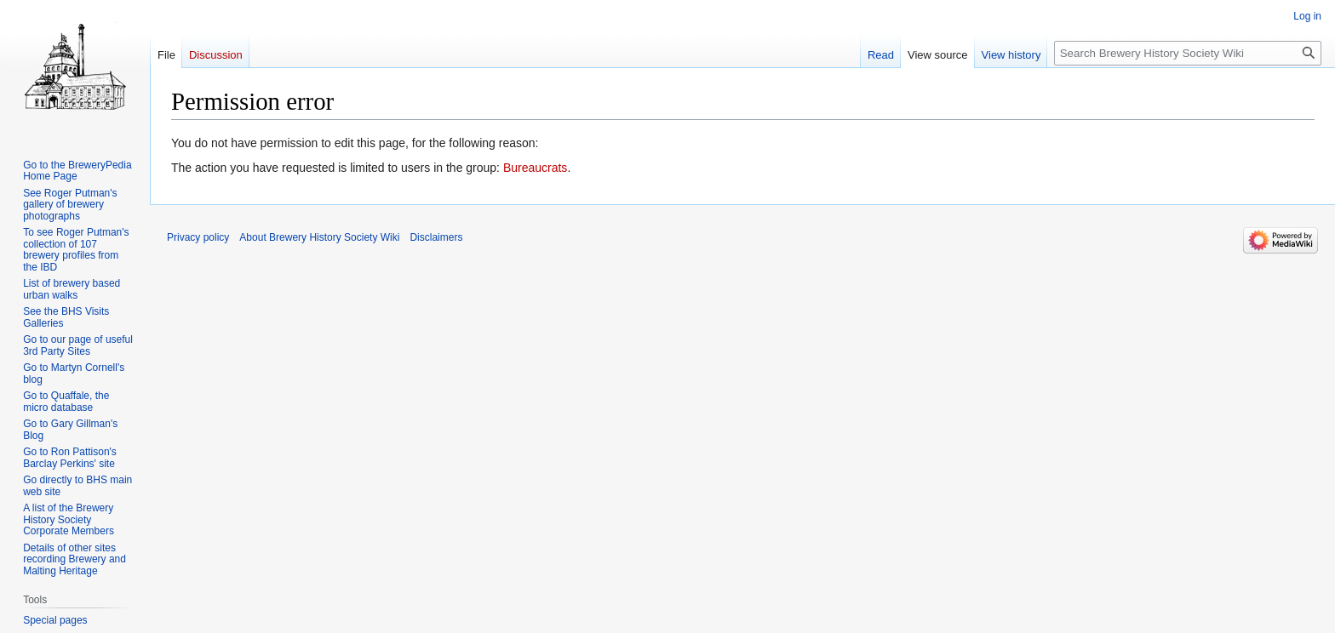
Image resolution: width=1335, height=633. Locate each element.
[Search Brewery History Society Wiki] (1187, 53)
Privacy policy (198, 237)
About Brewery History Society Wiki (319, 237)
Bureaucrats (535, 167)
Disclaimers (436, 237)
